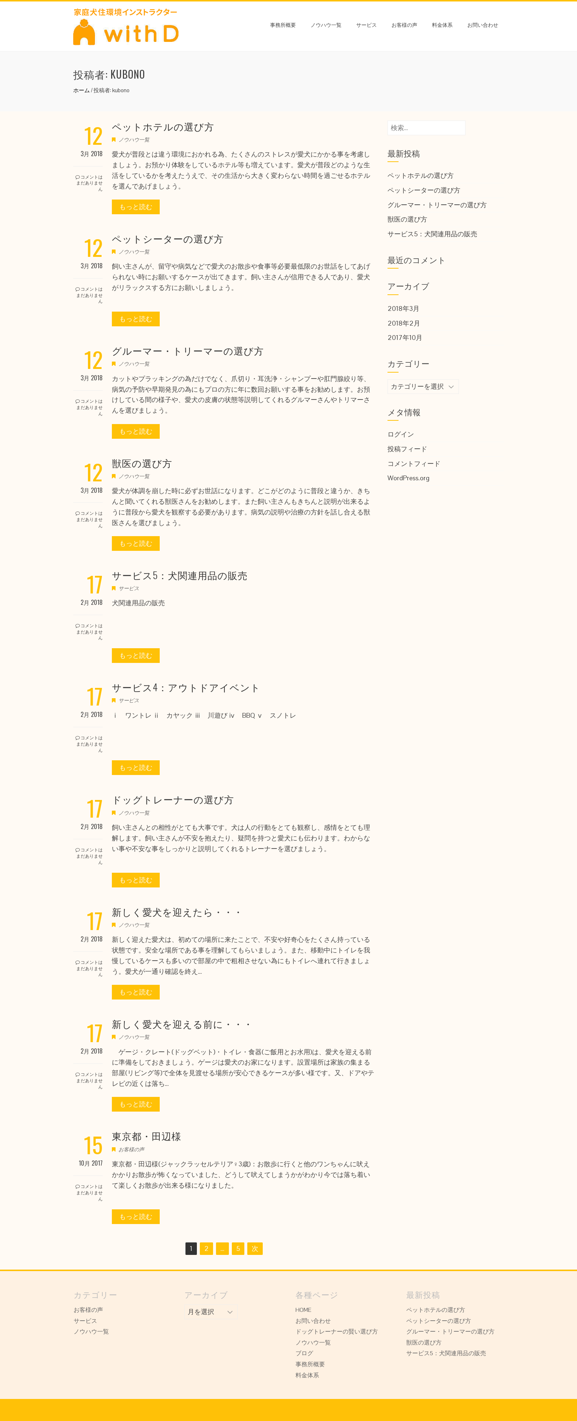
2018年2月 (403, 323)
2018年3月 (403, 308)
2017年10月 (404, 337)
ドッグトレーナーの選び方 (173, 799)
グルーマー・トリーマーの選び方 (188, 350)
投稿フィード (407, 449)
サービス (366, 24)
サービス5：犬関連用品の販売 (180, 575)
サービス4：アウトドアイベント (186, 687)
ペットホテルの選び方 (163, 126)
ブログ (304, 1353)
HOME (303, 1310)
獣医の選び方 (142, 463)
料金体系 (442, 24)
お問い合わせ (482, 24)
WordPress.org (408, 478)
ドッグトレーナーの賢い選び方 (336, 1331)
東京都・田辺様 (146, 1135)
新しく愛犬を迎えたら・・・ (177, 911)
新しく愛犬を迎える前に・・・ (182, 1023)
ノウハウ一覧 (326, 24)
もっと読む (135, 206)
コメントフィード (413, 463)
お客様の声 (404, 24)
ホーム (81, 90)
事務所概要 (283, 24)
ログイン (400, 434)
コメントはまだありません (89, 182)
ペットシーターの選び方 (168, 238)
